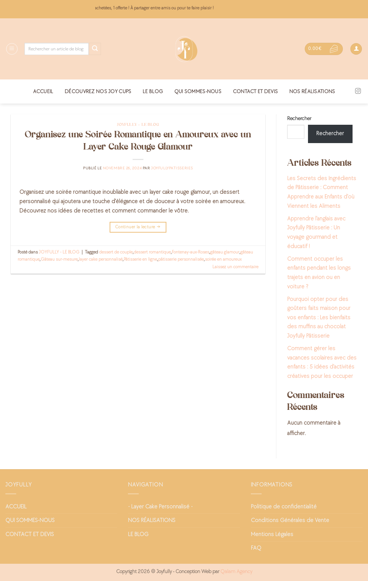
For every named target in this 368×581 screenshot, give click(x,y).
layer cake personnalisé (101, 259)
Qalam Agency (236, 571)
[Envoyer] (95, 49)
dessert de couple (116, 252)
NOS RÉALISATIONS (312, 91)
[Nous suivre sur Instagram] (358, 91)
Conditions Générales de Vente (290, 520)
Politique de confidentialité (284, 506)
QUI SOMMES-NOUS (197, 91)
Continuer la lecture (138, 227)
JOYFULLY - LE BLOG (138, 125)
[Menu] (12, 49)
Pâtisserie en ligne (140, 259)
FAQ (256, 548)
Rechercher (299, 118)
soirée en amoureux (223, 259)
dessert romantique (152, 252)
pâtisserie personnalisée (181, 259)
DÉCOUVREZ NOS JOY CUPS (98, 91)
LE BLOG (153, 91)
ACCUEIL (43, 91)
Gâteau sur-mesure (59, 259)
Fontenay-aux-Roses (190, 252)
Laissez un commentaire (235, 267)
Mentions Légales (272, 534)
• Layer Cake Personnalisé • (160, 506)
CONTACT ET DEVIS (255, 91)
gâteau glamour (224, 252)
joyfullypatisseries (172, 168)
